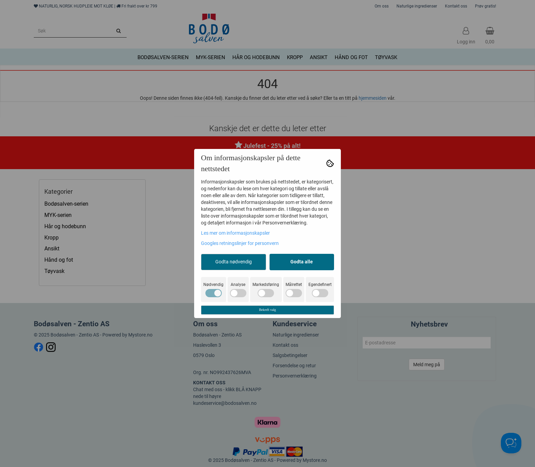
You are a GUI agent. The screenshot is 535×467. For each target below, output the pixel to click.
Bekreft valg (267, 310)
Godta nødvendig (233, 261)
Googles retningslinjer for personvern (240, 243)
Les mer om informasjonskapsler (235, 233)
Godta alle (301, 261)
